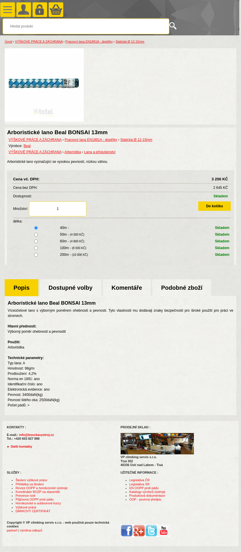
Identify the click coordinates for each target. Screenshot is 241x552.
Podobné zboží (181, 287)
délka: (18, 221)
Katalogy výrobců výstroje (147, 492)
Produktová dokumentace (147, 495)
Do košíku (214, 206)
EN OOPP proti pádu (144, 488)
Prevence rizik (25, 495)
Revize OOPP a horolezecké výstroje (41, 488)
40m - (122, 228)
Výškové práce (26, 507)
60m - (122, 241)
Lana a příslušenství (99, 152)
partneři (12, 530)
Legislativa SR (139, 484)
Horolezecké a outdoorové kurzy (38, 503)
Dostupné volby (71, 287)
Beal (27, 146)
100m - (122, 248)
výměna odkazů (31, 530)
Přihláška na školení (30, 484)
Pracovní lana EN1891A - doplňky (88, 41)
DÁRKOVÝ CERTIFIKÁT (33, 511)
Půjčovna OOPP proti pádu (34, 499)
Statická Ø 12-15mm (129, 41)
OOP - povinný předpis (145, 499)
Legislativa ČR (139, 480)
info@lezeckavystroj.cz (36, 435)
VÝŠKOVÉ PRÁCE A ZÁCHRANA (39, 41)
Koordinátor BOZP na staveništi (38, 492)
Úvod (8, 41)
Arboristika (72, 152)
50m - (122, 234)
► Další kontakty (19, 446)
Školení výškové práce (31, 480)
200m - (122, 255)
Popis (21, 287)
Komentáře (127, 287)
